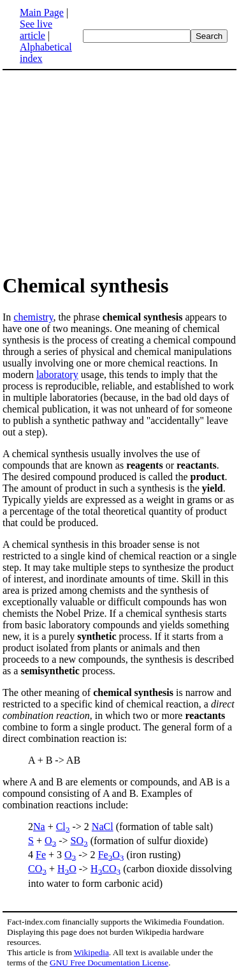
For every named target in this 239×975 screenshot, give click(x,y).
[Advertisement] (120, 171)
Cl (63, 826)
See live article (36, 30)
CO (37, 868)
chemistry (33, 317)
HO (66, 868)
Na (39, 826)
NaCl (102, 826)
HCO (105, 868)
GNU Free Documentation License (109, 962)
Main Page (42, 12)
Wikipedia (91, 952)
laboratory (57, 374)
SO (79, 840)
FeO (111, 854)
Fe (41, 854)
